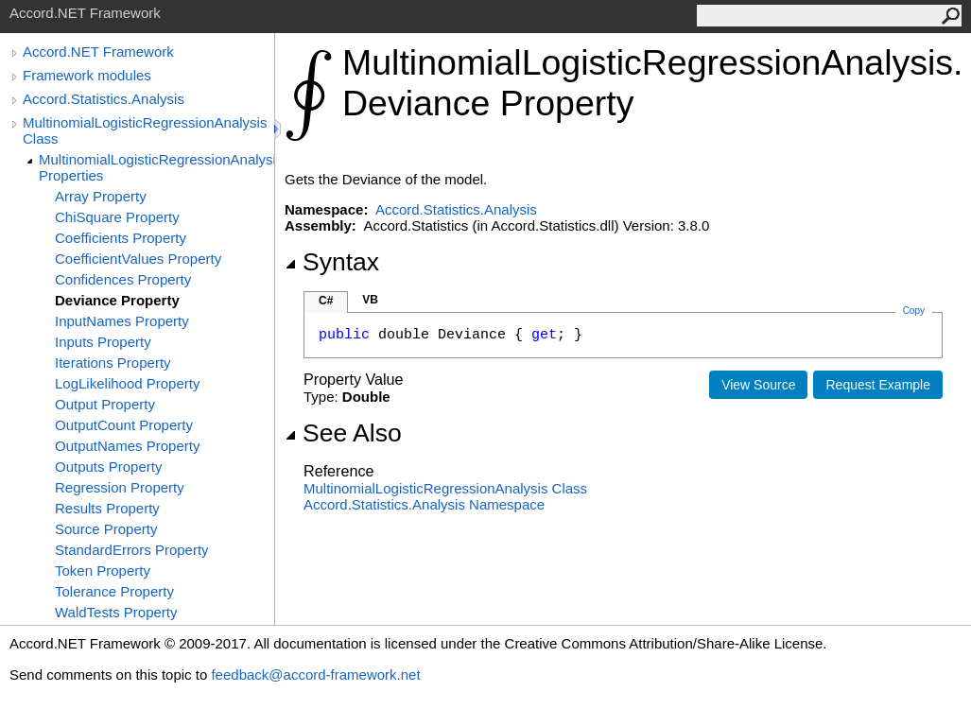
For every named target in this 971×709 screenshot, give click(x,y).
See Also (343, 433)
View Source (758, 384)
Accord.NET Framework (98, 51)
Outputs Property (108, 466)
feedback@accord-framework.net (315, 674)
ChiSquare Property (117, 217)
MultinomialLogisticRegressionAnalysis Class (145, 130)
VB (370, 299)
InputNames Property (122, 321)
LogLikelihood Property (127, 383)
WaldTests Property (116, 612)
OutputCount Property (124, 425)
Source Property (106, 529)
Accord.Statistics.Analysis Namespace (424, 504)
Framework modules (87, 75)
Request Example (877, 384)
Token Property (102, 570)
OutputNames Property (127, 446)
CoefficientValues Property (138, 259)
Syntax (332, 262)
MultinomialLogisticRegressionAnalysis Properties (156, 167)
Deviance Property (117, 300)
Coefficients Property (120, 238)
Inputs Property (103, 342)
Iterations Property (113, 362)
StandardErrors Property (132, 550)
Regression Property (119, 487)
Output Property (105, 404)
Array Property (101, 196)
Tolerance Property (114, 591)
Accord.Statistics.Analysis (103, 99)
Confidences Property (123, 279)
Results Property (107, 508)
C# (326, 300)
